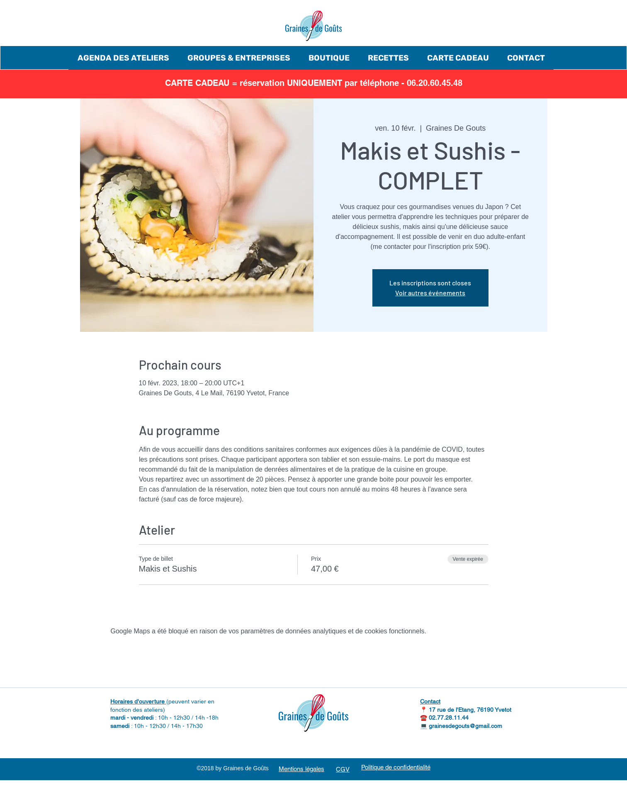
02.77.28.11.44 (449, 717)
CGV (343, 769)
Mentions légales (301, 768)
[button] (123, 58)
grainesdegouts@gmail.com (465, 726)
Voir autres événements (430, 293)
